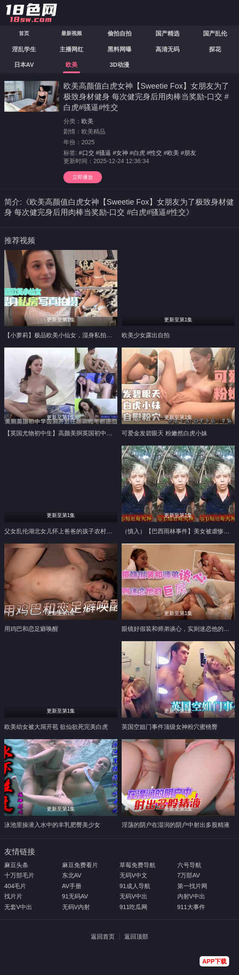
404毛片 (15, 886)
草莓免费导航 (137, 865)
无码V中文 (133, 875)
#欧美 (171, 152)
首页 (24, 33)
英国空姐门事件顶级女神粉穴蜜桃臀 (170, 726)
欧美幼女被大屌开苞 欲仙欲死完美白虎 (56, 726)
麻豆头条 (16, 865)
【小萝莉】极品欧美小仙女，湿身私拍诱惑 (61, 335)
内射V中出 (191, 896)
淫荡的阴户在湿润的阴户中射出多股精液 (176, 824)
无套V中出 (18, 907)
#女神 (120, 152)
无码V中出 (133, 896)
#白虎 (137, 152)
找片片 (13, 896)
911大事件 (191, 907)
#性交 (154, 152)
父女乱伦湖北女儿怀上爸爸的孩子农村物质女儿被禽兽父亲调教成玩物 (97, 531)
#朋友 (188, 152)
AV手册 (72, 886)
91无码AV (75, 896)
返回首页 (103, 936)
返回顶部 (136, 936)
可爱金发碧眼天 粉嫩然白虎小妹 (164, 433)
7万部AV (188, 875)
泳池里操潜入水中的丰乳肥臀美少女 (52, 824)
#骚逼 (103, 152)
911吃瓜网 (133, 907)
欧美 (87, 121)
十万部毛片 (19, 875)
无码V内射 (76, 907)
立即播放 (82, 177)
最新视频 (71, 33)
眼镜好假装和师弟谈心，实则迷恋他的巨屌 (179, 628)
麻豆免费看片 (80, 865)
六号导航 (189, 865)
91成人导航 (135, 886)
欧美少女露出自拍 (146, 335)
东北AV (72, 875)
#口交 (86, 152)
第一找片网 (192, 886)
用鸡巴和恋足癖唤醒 (31, 628)
